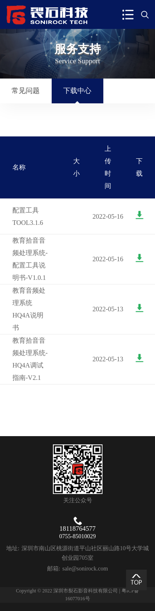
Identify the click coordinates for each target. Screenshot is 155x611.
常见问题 (26, 91)
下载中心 (77, 91)
